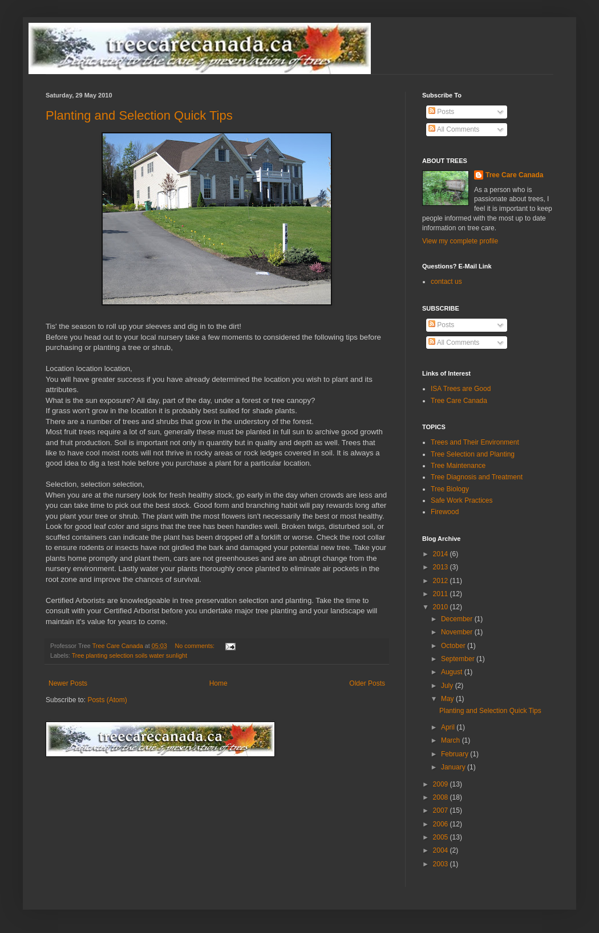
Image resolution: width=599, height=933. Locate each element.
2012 (441, 581)
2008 (441, 797)
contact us (446, 282)
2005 (441, 837)
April (448, 727)
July (448, 686)
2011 (441, 594)
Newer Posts (67, 683)
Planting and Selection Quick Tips (139, 115)
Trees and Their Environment (475, 442)
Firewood (445, 512)
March (451, 740)
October (454, 646)
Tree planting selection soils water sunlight (129, 655)
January (454, 767)
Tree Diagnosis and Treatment (477, 477)
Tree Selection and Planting (473, 454)
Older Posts (367, 683)
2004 (441, 850)
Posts (441, 112)
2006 (441, 824)
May (448, 699)
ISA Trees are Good (461, 389)
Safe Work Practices (461, 500)
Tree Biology (450, 489)
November (458, 632)
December (458, 619)
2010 (441, 607)
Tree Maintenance (458, 466)
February (455, 754)
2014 (441, 554)
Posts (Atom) (107, 700)
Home (218, 683)
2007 (441, 810)
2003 (441, 864)
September (458, 659)
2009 (441, 784)
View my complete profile (460, 241)
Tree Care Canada (514, 175)
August (452, 672)
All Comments (453, 129)
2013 (441, 567)
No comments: (196, 645)
